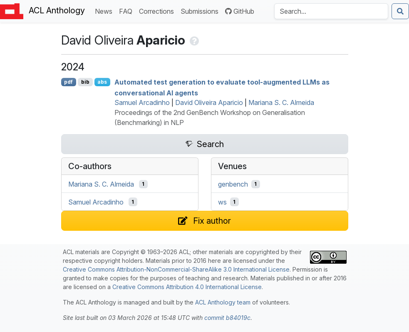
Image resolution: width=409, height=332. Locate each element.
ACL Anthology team (222, 302)
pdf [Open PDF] (68, 82)
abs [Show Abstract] (102, 82)
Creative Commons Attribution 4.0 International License (187, 286)
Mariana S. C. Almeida (281, 102)
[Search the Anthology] (331, 11)
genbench (233, 184)
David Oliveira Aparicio (209, 102)
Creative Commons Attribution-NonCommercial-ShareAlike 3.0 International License (176, 269)
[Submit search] (400, 11)
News (105, 10)
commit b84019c (227, 317)
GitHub (239, 11)
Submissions (201, 10)
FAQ (127, 10)
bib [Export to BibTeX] (85, 82)
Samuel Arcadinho (142, 102)
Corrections (158, 10)
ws (222, 202)
